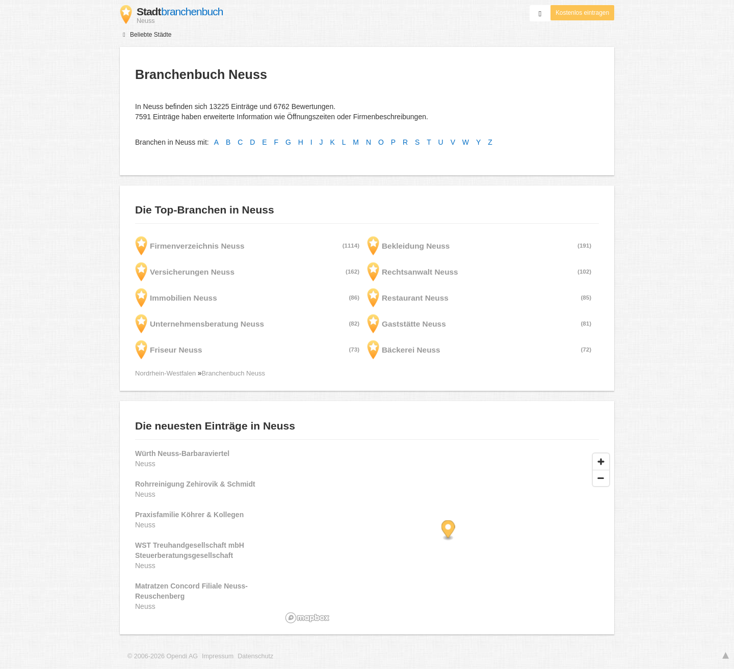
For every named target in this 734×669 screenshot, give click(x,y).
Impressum (217, 656)
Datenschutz (255, 656)
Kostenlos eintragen (582, 12)
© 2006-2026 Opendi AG (162, 656)
